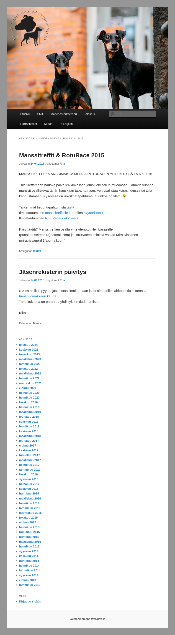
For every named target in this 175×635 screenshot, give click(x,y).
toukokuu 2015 (29, 532)
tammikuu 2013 (30, 585)
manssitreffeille (56, 213)
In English (66, 123)
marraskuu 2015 (30, 513)
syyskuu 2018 (29, 421)
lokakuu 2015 (28, 517)
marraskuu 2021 (30, 383)
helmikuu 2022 (29, 378)
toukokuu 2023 (29, 354)
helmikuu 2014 (29, 565)
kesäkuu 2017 (29, 450)
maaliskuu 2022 (30, 373)
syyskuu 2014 (29, 551)
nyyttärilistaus (94, 213)
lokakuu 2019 (28, 402)
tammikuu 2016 (30, 508)
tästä (70, 207)
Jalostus (89, 114)
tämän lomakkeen (32, 296)
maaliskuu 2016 (30, 498)
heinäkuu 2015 (29, 527)
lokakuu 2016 (28, 474)
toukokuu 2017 (29, 455)
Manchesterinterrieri (64, 114)
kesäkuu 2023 (29, 349)
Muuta (48, 123)
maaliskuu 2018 (30, 436)
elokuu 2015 (27, 522)
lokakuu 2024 (28, 344)
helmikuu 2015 (29, 546)
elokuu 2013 (27, 580)
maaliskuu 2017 (30, 460)
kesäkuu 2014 (29, 556)
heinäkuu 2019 (29, 407)
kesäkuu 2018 (29, 431)
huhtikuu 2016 (29, 493)
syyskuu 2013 (29, 575)
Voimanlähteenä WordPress (87, 619)
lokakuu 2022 (28, 368)
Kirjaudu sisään (30, 601)
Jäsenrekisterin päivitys (52, 272)
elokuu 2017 (27, 445)
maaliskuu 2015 (30, 541)
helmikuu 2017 (29, 465)
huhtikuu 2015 (29, 537)
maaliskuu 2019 (30, 412)
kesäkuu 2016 (29, 488)
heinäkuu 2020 (29, 392)
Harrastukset (28, 123)
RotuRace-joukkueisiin (62, 218)
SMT (40, 114)
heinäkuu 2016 (29, 484)
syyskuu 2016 (29, 479)
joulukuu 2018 (29, 416)
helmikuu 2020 (29, 397)
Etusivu (25, 114)
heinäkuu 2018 (29, 426)
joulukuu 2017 (29, 440)
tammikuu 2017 (30, 469)
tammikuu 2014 (30, 570)
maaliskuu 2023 (30, 359)
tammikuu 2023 (30, 364)
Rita (62, 163)
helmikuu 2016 (29, 503)
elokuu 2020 (27, 388)
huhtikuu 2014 (29, 560)
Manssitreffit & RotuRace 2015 (61, 155)
